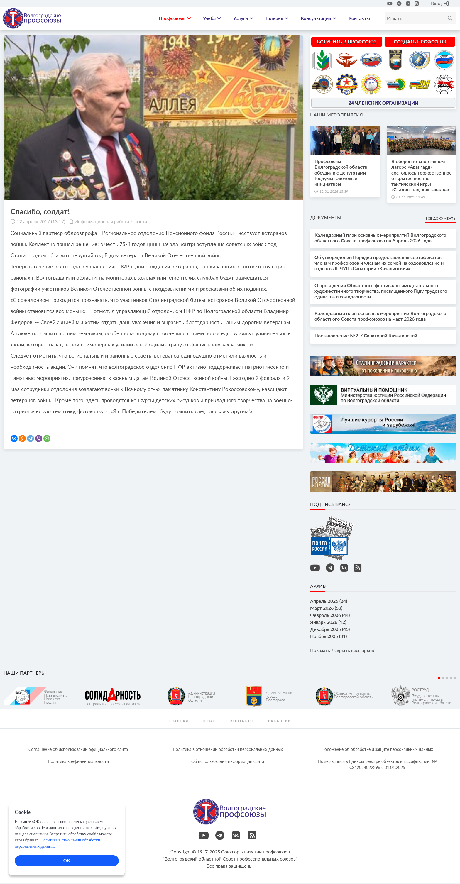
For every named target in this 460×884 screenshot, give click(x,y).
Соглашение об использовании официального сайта (78, 750)
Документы (325, 218)
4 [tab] (451, 679)
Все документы (440, 220)
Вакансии (279, 722)
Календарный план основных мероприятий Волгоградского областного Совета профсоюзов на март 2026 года (380, 317)
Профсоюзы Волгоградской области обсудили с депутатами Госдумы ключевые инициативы (340, 174)
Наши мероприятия (336, 115)
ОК (66, 860)
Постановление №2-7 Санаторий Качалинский (365, 337)
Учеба (212, 19)
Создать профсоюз (420, 42)
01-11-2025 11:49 (410, 198)
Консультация (318, 19)
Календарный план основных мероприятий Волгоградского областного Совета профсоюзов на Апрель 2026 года (380, 238)
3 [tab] (447, 679)
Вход (440, 3)
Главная (178, 722)
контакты (242, 722)
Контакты (359, 19)
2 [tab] (443, 679)
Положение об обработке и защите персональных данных (377, 750)
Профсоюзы (175, 19)
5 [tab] (455, 679)
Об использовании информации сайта (227, 762)
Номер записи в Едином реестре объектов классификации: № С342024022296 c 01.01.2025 (377, 765)
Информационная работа (102, 222)
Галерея (277, 19)
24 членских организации (383, 103)
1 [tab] (439, 679)
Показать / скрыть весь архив (342, 651)
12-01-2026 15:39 (333, 192)
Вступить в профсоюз (346, 42)
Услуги (243, 19)
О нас (209, 722)
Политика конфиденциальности (78, 762)
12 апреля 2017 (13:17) (41, 222)
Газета (140, 222)
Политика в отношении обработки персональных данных (228, 750)
